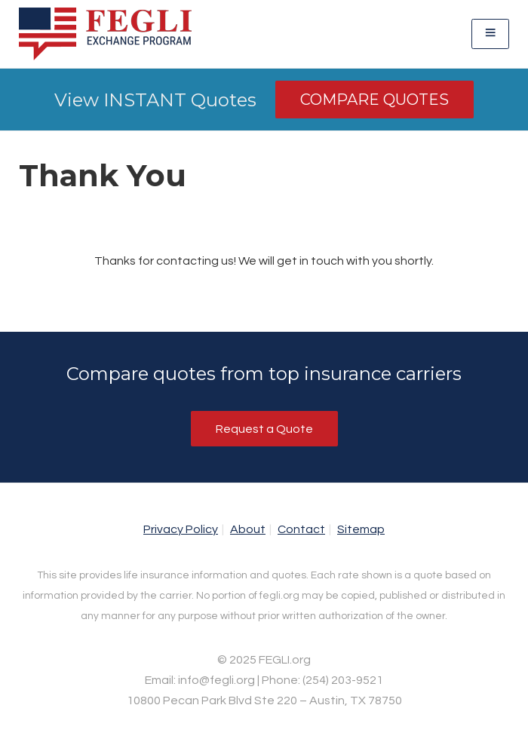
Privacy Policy (180, 529)
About (248, 529)
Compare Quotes (374, 99)
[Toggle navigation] (490, 33)
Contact (301, 529)
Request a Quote (264, 429)
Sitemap (361, 529)
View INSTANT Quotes (155, 100)
